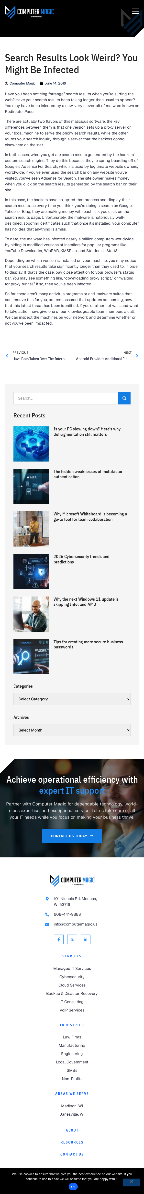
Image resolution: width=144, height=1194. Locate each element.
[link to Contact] (72, 1154)
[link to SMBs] (72, 1070)
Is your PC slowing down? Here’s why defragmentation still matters (87, 431)
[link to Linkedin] (85, 939)
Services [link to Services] (72, 956)
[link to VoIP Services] (72, 1010)
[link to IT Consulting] (72, 1002)
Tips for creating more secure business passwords (88, 644)
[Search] (124, 398)
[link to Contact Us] (72, 836)
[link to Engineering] (72, 1054)
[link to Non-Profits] (72, 1079)
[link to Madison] (72, 1106)
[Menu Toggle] (135, 11)
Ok (73, 1187)
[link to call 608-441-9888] (72, 914)
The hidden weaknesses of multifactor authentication (88, 474)
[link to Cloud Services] (72, 985)
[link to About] (72, 1130)
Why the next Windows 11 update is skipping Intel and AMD (86, 601)
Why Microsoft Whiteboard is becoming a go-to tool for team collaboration (90, 516)
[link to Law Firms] (72, 1037)
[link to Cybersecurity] (72, 977)
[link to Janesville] (72, 1114)
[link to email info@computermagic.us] (72, 924)
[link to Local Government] (72, 1062)
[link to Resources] (72, 1142)
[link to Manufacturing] (72, 1045)
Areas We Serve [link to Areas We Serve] (72, 1093)
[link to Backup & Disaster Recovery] (72, 994)
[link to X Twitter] (72, 939)
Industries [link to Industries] (72, 1025)
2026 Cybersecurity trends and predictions (82, 559)
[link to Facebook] (59, 939)
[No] (131, 1182)
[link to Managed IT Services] (72, 969)
